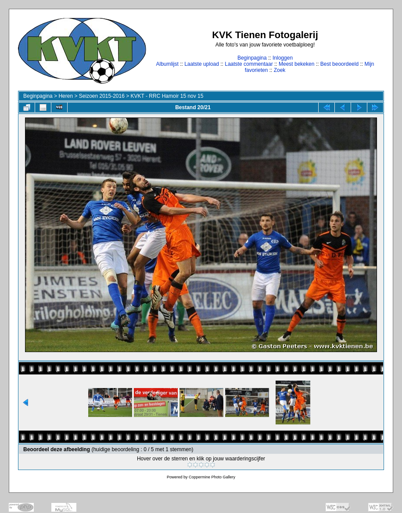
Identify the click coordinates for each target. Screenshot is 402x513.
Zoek (280, 70)
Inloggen (283, 58)
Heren (65, 96)
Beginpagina (252, 58)
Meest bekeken (296, 64)
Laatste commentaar (249, 64)
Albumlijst (167, 64)
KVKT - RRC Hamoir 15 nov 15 (167, 96)
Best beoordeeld (339, 64)
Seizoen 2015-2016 (102, 96)
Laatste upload (201, 64)
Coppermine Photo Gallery (212, 477)
